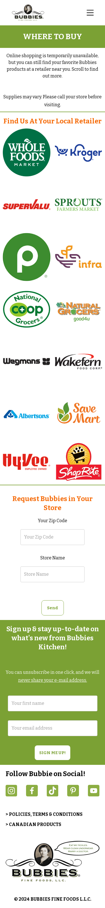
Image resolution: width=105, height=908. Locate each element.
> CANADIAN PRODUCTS (33, 824)
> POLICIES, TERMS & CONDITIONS (44, 814)
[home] (29, 13)
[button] (90, 12)
